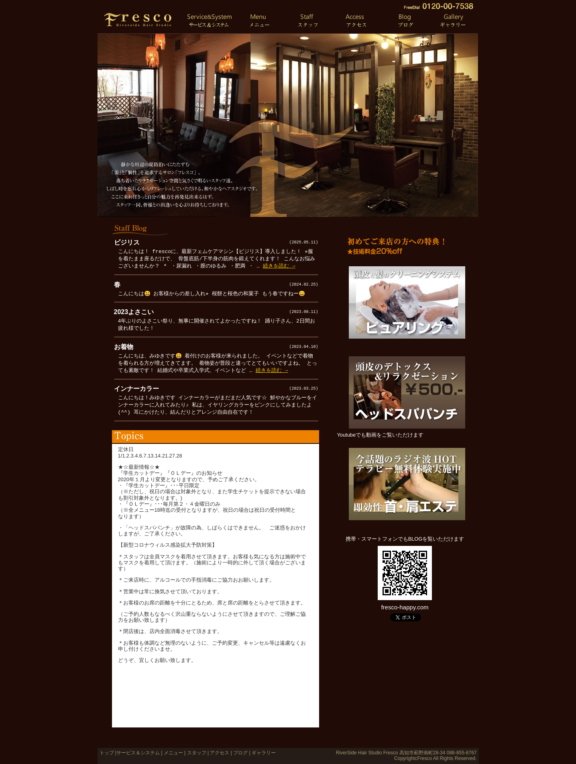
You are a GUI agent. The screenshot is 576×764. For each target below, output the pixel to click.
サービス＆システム (138, 753)
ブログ (240, 753)
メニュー (173, 753)
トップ (107, 753)
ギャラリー (263, 753)
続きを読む (279, 266)
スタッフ (196, 753)
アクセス (219, 753)
